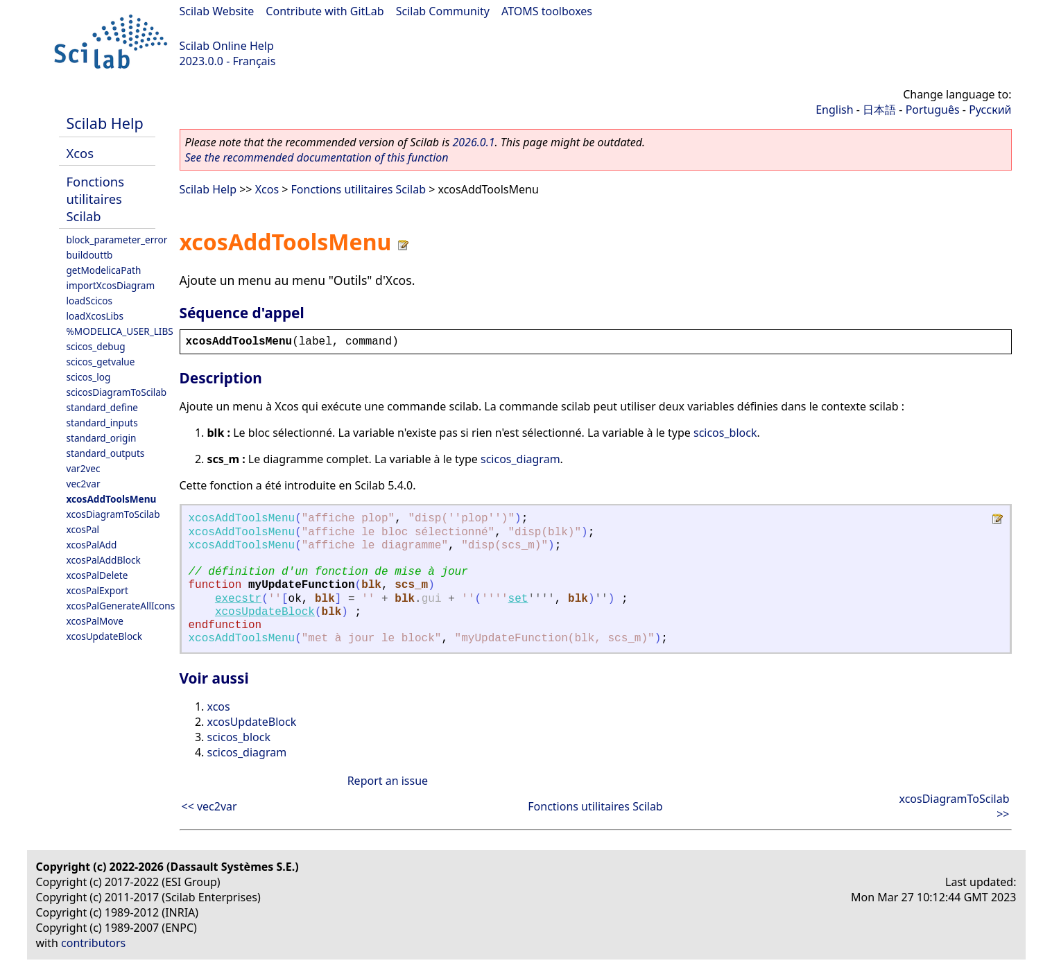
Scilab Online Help (227, 45)
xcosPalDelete (97, 575)
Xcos (80, 153)
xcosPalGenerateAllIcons (121, 605)
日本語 (879, 109)
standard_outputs (106, 453)
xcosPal (83, 529)
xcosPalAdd (92, 544)
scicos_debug (96, 346)
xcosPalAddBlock (104, 559)
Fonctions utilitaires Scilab (96, 199)
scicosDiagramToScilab (117, 392)
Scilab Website (217, 11)
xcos (218, 706)
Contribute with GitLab (324, 11)
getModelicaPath (104, 270)
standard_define (102, 407)
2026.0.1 (473, 142)
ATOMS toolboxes (546, 11)
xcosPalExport (97, 590)
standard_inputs (102, 422)
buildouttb (90, 254)
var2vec (84, 468)
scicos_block (725, 432)
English (834, 109)
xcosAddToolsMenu (112, 498)
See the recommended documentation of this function (317, 157)
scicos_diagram (520, 459)
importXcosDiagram (111, 285)
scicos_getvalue (101, 361)
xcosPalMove (95, 620)
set (518, 599)
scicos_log (89, 376)
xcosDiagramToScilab (113, 514)
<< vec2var (209, 806)
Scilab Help (105, 123)
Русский (990, 109)
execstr (238, 599)
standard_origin (102, 437)
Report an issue (387, 780)
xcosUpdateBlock (104, 636)
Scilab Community (443, 11)
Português (933, 109)
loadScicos (89, 300)
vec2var (84, 483)
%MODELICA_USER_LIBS (120, 331)
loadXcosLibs (95, 315)
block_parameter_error (117, 239)
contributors (93, 943)
